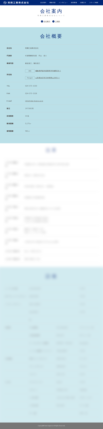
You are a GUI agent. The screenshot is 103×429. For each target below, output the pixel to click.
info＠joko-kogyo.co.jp (33, 102)
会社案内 (43, 2)
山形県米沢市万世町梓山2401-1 (47, 77)
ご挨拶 (57, 21)
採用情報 (74, 2)
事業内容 (52, 2)
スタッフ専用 (93, 2)
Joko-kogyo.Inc (49, 425)
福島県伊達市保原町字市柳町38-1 (48, 70)
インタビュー (63, 2)
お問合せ (83, 2)
